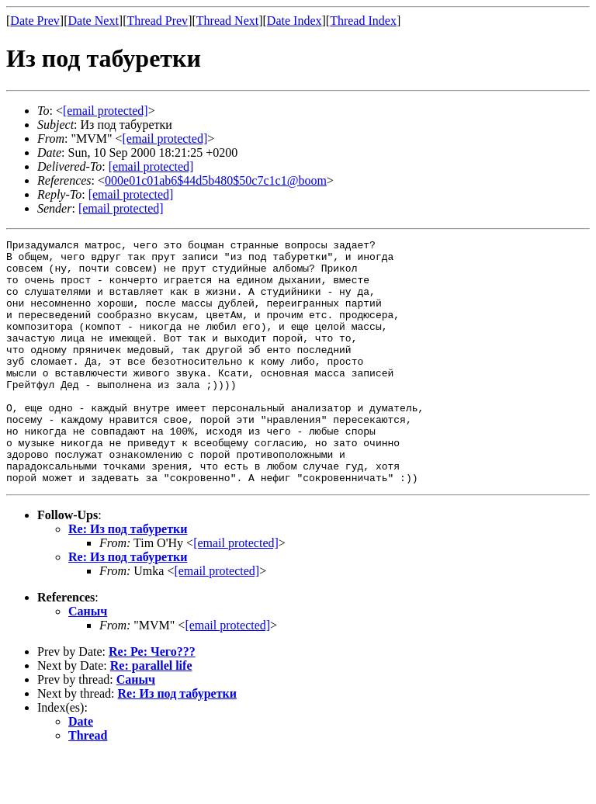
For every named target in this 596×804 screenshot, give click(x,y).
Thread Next (227, 20)
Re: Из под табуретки (127, 577)
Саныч (87, 660)
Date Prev (35, 20)
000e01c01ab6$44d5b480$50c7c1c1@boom (216, 180)
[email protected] (151, 166)
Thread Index (363, 20)
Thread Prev (157, 20)
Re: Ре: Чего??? (152, 700)
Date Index (294, 20)
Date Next (93, 20)
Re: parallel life (151, 714)
